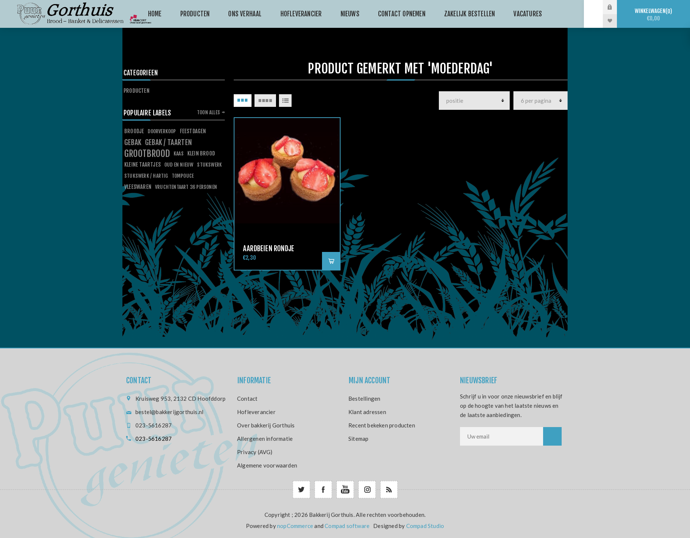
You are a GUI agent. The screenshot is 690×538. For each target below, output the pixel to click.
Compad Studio (425, 525)
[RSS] (389, 489)
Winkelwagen (653, 14)
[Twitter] (301, 489)
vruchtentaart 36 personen (186, 187)
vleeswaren (137, 186)
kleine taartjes (142, 164)
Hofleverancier (256, 412)
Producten (137, 90)
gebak (132, 142)
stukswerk (209, 164)
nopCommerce (295, 525)
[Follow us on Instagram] (367, 489)
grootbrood (147, 153)
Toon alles (208, 112)
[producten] (474, 100)
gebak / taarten (168, 142)
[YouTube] (345, 489)
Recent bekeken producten (381, 425)
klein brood (201, 153)
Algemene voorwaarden (267, 465)
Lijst (285, 100)
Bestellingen (364, 398)
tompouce (183, 176)
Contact (247, 398)
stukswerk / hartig (146, 176)
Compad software (347, 525)
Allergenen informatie (265, 438)
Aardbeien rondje (268, 248)
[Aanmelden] (501, 436)
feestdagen (193, 131)
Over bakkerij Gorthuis (266, 425)
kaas (179, 153)
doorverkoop (162, 131)
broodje (134, 131)
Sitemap (358, 438)
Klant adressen (367, 412)
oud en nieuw (178, 164)
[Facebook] (323, 489)
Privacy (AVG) (255, 452)
